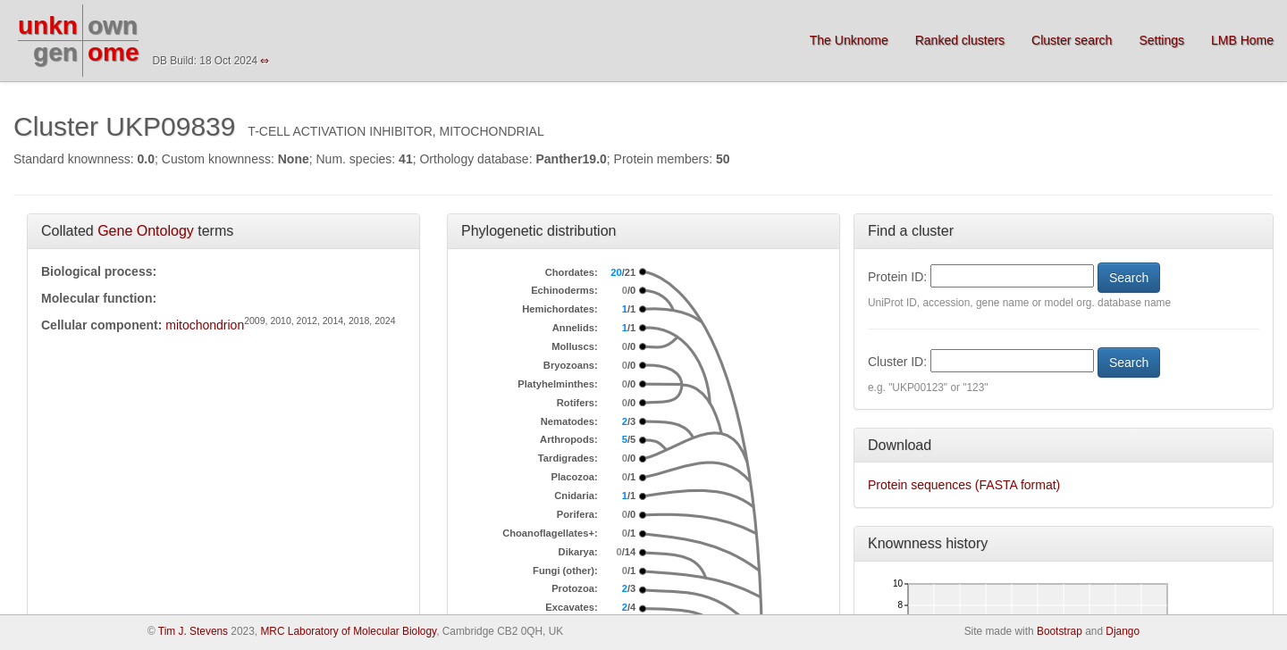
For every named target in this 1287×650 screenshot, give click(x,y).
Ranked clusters (960, 40)
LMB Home (1242, 40)
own (113, 25)
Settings (1161, 40)
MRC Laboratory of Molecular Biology (348, 631)
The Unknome (849, 40)
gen (55, 52)
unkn (48, 25)
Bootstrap (1059, 631)
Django (1123, 631)
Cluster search (1071, 40)
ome (113, 52)
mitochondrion (204, 325)
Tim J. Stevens (193, 631)
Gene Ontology (145, 230)
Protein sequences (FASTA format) (964, 485)
